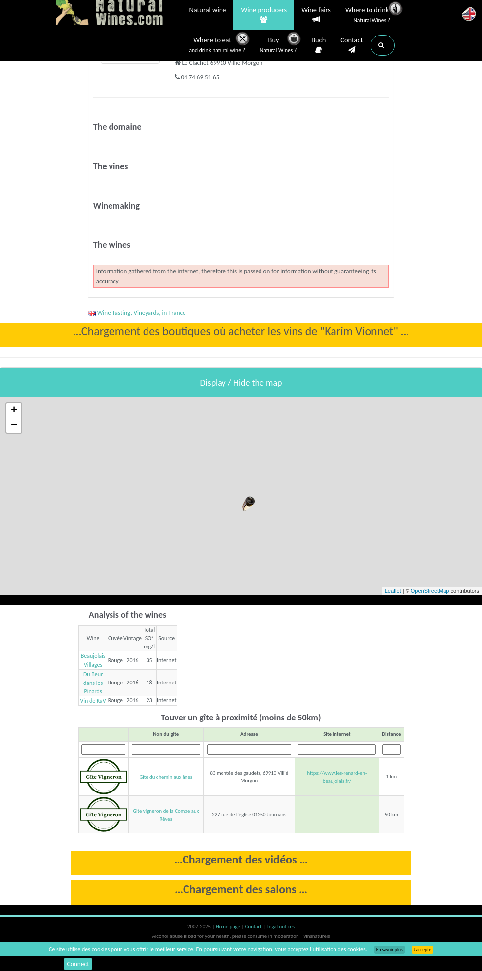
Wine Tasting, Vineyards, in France (137, 312)
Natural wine (207, 10)
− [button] (14, 425)
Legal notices (281, 926)
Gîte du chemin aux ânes (165, 777)
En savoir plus (389, 950)
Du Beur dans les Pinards (93, 682)
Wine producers (264, 15)
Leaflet (393, 591)
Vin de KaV (93, 700)
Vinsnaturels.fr (118, 13)
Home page (229, 926)
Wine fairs (316, 15)
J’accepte (422, 950)
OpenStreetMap (430, 591)
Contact (351, 45)
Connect (78, 963)
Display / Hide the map (241, 382)
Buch (318, 45)
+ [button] (14, 410)
